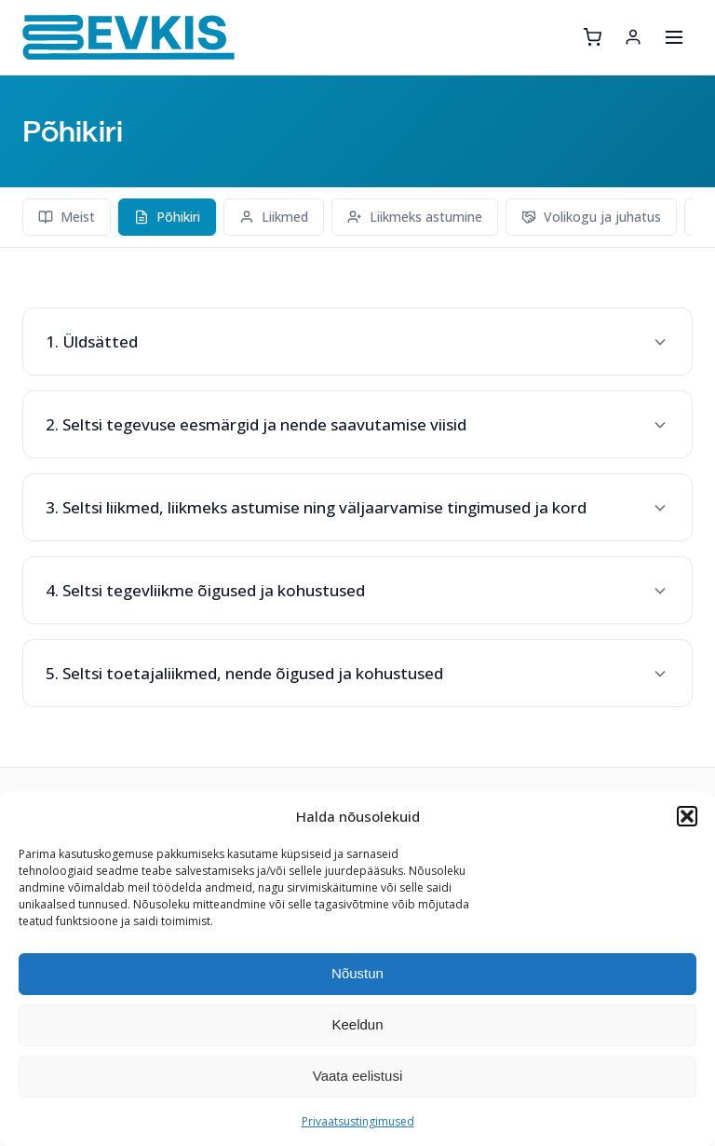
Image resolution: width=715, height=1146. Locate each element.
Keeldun (357, 1024)
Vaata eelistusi (357, 1076)
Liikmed (273, 216)
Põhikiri (167, 216)
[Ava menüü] (674, 37)
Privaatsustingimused (358, 1121)
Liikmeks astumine (414, 216)
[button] (687, 816)
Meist (66, 216)
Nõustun (357, 973)
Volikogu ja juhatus (591, 216)
